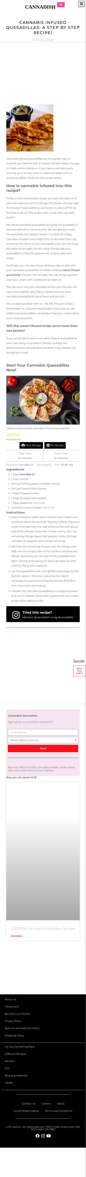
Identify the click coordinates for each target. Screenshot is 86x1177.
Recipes (10, 1061)
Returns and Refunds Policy (22, 1028)
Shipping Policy (14, 1035)
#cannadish (65, 617)
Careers (46, 1103)
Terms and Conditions (58, 1110)
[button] (7, 434)
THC (7, 1068)
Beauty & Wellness (16, 1075)
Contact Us (28, 1103)
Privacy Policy (13, 1021)
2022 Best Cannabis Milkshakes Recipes (43, 928)
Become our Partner (17, 1013)
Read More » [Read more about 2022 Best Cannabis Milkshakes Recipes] (17, 936)
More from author (79, 671)
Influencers (12, 1006)
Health (9, 1082)
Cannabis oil (27, 474)
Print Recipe (31, 445)
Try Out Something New (20, 1046)
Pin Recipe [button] (55, 445)
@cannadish (42, 617)
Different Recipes (15, 1053)
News (60, 1103)
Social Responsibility (26, 1110)
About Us (10, 999)
